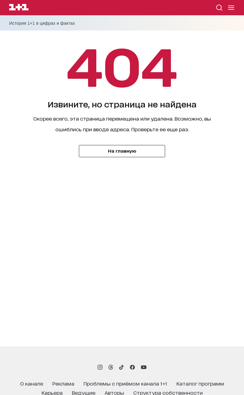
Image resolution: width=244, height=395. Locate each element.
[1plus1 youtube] (143, 367)
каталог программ (200, 383)
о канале (31, 383)
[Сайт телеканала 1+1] (18, 8)
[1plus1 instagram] (100, 367)
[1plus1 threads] (111, 367)
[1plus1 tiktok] (121, 367)
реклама (63, 383)
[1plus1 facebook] (132, 367)
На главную (122, 150)
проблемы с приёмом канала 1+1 (125, 383)
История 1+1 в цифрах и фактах (42, 23)
